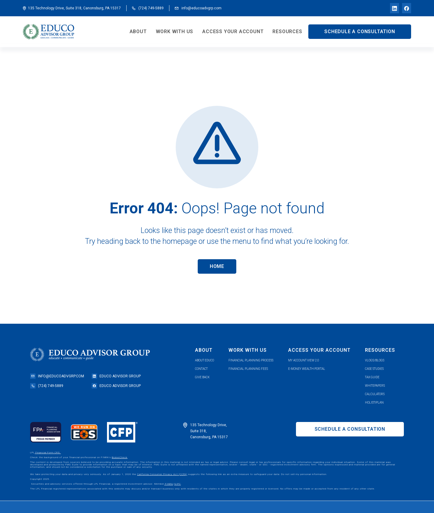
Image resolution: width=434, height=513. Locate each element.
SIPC (177, 484)
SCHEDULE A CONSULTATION (359, 31)
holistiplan (374, 402)
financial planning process (250, 360)
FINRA (168, 484)
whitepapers (375, 385)
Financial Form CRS (48, 452)
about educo (204, 360)
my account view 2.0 (303, 360)
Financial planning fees (248, 368)
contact (201, 368)
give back (202, 377)
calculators (375, 394)
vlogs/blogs (374, 360)
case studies (374, 368)
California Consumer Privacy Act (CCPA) (162, 474)
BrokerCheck (119, 457)
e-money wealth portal (306, 368)
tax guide (372, 377)
